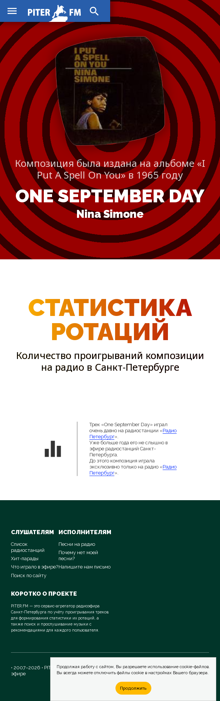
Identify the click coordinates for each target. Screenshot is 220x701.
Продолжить (133, 688)
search (94, 11)
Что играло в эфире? (34, 567)
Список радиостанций (28, 547)
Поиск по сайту (28, 575)
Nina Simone (110, 214)
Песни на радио (76, 544)
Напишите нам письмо (84, 567)
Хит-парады (24, 558)
